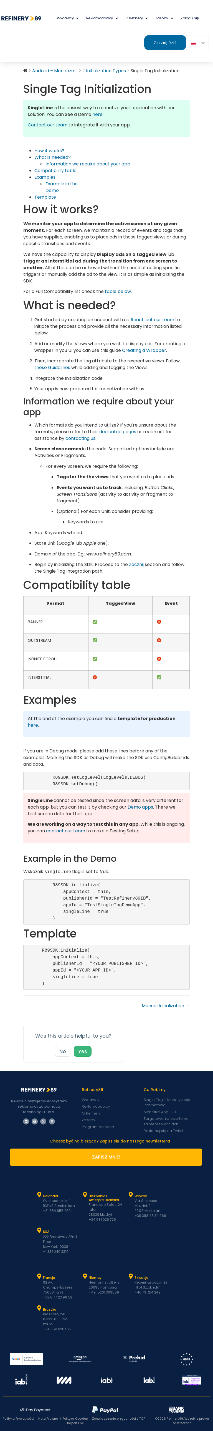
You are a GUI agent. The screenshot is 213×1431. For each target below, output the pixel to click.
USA (46, 1231)
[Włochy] (131, 1195)
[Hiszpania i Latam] (85, 1195)
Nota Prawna (48, 1418)
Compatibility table (55, 170)
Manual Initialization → (166, 1006)
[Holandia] (39, 1195)
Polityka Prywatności (18, 1418)
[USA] (39, 1230)
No (62, 1051)
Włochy (141, 1196)
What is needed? (52, 157)
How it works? (49, 150)
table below (118, 291)
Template (45, 197)
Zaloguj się (190, 18)
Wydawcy (67, 18)
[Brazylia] (39, 1308)
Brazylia (49, 1309)
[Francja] (39, 1276)
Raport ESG (75, 1423)
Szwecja (141, 1277)
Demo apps (140, 807)
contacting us (80, 438)
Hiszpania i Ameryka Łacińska (104, 1198)
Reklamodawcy (102, 18)
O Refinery (136, 18)
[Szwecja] (131, 1276)
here (97, 114)
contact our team (65, 831)
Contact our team (47, 125)
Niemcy (95, 1277)
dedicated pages (117, 431)
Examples (44, 177)
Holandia (50, 1196)
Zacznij (136, 564)
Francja (49, 1277)
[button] (144, 350)
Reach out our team (152, 319)
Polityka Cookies (75, 1418)
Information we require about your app (87, 164)
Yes (82, 1051)
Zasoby (164, 18)
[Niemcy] (85, 1276)
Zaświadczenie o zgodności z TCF (118, 1418)
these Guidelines (52, 367)
